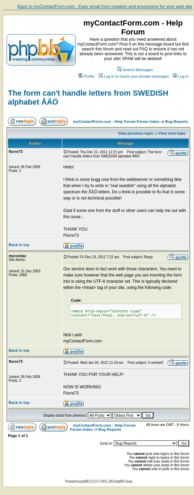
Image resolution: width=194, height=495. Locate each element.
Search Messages (135, 70)
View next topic (172, 133)
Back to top (19, 245)
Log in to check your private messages (134, 76)
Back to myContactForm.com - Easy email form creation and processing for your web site (105, 6)
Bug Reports (176, 121)
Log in (180, 76)
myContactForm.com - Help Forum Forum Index (116, 121)
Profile (86, 76)
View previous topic (136, 133)
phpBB (84, 481)
